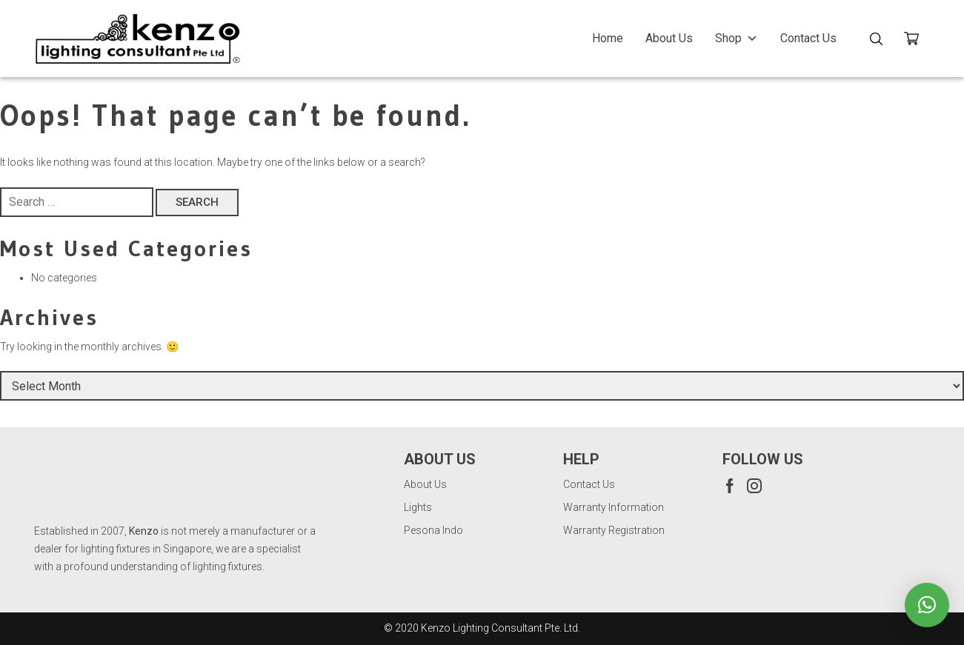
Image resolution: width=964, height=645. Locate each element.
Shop (736, 38)
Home (607, 38)
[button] (927, 605)
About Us (669, 38)
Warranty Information (613, 507)
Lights (418, 507)
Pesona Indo (433, 530)
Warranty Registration (614, 530)
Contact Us (808, 38)
